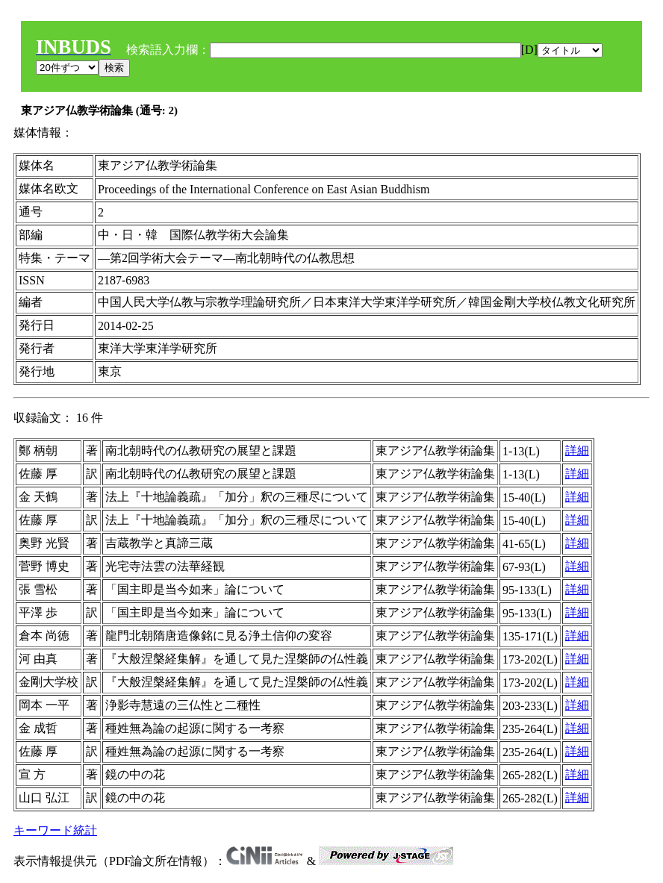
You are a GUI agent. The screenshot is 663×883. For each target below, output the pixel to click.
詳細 (577, 450)
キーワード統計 (55, 830)
